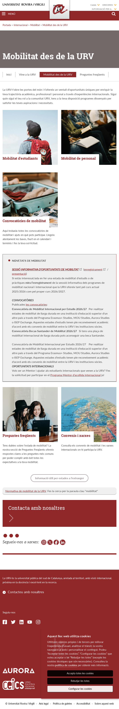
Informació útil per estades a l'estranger (59, 478)
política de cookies (66, 665)
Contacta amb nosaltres (36, 508)
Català (93, 5)
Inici (8, 74)
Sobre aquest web (104, 703)
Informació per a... (102, 9)
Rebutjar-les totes (80, 680)
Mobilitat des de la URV (55, 25)
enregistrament (93, 269)
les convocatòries (36, 304)
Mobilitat (35, 25)
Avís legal (43, 703)
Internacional (21, 25)
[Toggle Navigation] (8, 14)
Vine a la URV (27, 74)
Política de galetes (62, 703)
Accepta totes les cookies (80, 673)
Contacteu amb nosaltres (26, 592)
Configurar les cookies (80, 688)
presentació (19, 273)
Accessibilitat (83, 703)
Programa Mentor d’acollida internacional (75, 375)
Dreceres (107, 5)
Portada (7, 25)
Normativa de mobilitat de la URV (25, 491)
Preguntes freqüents (92, 74)
